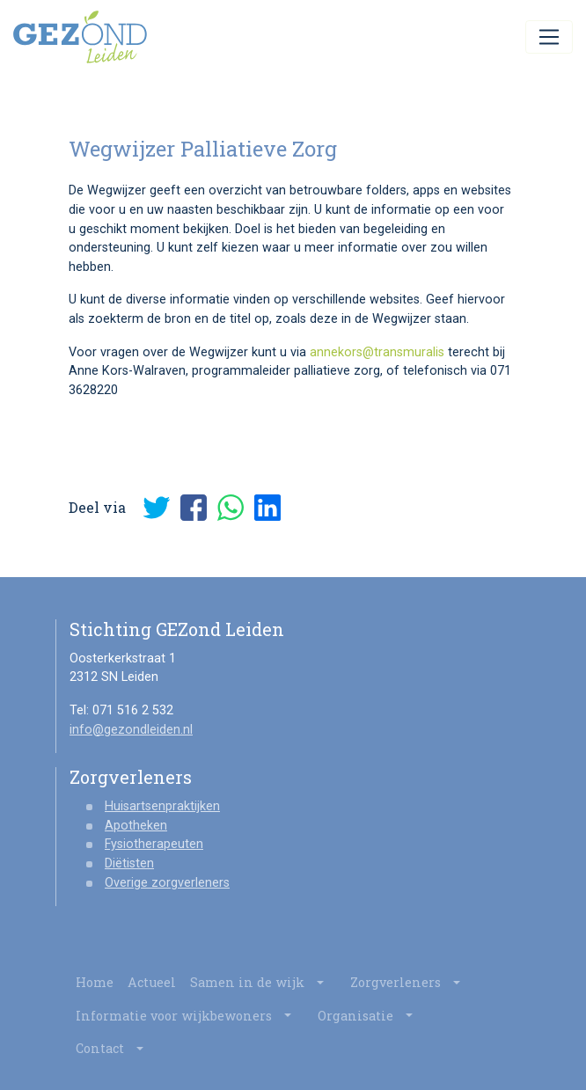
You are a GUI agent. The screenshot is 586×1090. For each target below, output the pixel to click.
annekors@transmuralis (377, 352)
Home (95, 982)
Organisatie (371, 1016)
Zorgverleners (411, 982)
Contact (116, 1048)
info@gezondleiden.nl (131, 729)
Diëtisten (129, 863)
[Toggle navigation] (549, 37)
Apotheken (136, 825)
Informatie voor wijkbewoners (190, 1016)
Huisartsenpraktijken (162, 806)
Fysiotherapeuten (154, 844)
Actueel (152, 982)
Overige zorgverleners (167, 882)
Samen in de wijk (263, 982)
